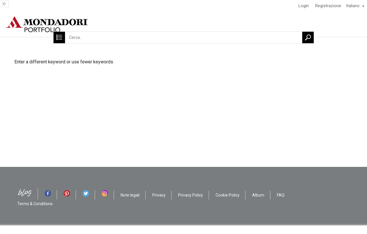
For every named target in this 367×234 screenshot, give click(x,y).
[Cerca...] (183, 37)
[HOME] (183, 24)
